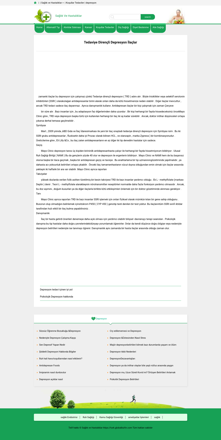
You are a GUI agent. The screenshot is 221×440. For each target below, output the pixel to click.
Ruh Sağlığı (88, 417)
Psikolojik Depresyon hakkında (56, 296)
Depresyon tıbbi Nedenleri (123, 351)
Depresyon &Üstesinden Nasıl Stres (128, 337)
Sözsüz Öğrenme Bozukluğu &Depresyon (60, 331)
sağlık (157, 417)
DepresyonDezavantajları (122, 358)
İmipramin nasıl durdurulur (52, 372)
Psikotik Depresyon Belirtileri (124, 379)
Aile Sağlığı (158, 27)
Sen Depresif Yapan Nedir (52, 344)
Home (39, 27)
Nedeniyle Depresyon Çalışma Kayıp (57, 337)
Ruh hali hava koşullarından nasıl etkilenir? (60, 358)
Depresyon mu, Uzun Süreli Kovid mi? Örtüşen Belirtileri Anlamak (142, 372)
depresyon (91, 2)
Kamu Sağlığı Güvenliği (111, 417)
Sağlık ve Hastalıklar (51, 2)
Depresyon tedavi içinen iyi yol (56, 289)
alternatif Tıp (53, 27)
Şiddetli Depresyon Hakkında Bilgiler (57, 351)
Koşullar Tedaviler (75, 2)
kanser (88, 27)
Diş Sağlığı (123, 27)
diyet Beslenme (141, 27)
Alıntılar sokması (72, 27)
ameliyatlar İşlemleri (138, 417)
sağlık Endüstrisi (69, 417)
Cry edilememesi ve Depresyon (125, 331)
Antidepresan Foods (49, 365)
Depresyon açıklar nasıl (51, 379)
